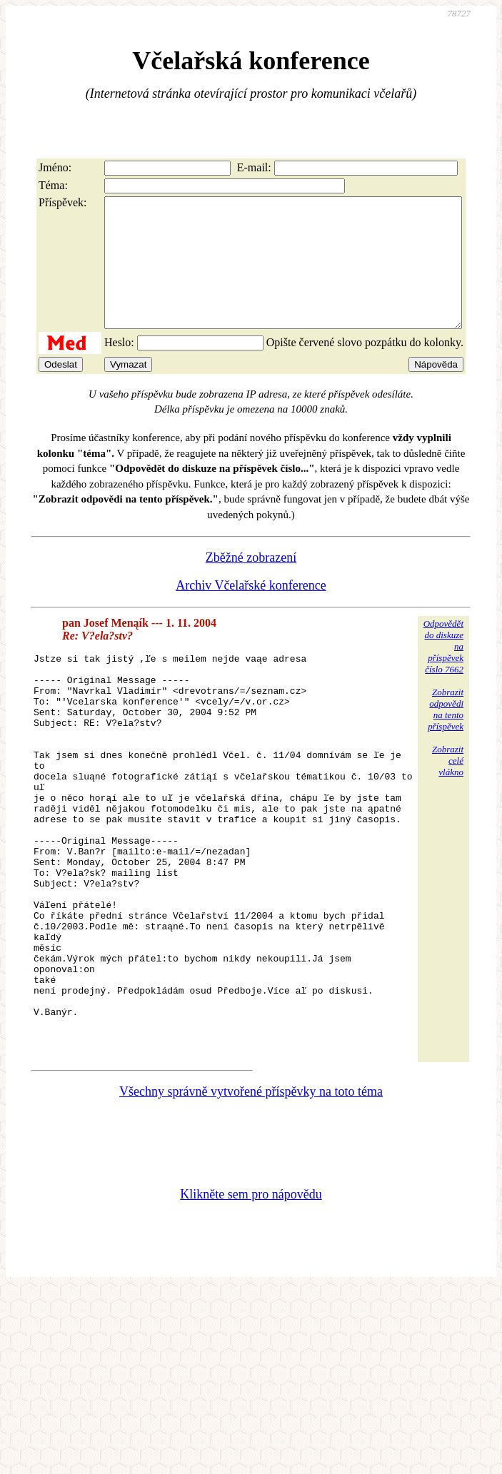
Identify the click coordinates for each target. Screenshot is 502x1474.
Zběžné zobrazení (251, 583)
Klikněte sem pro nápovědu (250, 1299)
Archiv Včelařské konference (251, 611)
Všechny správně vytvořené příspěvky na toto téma (251, 1196)
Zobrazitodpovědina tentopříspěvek (445, 734)
